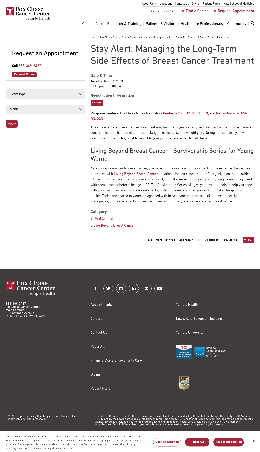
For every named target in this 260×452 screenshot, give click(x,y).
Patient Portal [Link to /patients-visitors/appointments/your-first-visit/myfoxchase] (101, 388)
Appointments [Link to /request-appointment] (101, 305)
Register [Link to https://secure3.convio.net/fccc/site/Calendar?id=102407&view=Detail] (97, 103)
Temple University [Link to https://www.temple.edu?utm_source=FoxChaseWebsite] (190, 333)
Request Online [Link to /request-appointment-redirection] (24, 74)
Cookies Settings (167, 443)
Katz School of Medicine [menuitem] (238, 3)
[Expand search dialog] (252, 24)
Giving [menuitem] (196, 3)
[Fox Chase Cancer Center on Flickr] (147, 288)
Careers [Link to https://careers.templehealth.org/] (96, 319)
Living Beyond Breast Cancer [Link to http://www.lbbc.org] (136, 174)
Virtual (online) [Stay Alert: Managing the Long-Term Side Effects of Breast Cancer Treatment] (102, 218)
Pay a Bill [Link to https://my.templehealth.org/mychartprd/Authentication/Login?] (98, 347)
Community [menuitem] (236, 24)
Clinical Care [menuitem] (92, 24)
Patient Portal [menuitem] (211, 3)
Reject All (197, 443)
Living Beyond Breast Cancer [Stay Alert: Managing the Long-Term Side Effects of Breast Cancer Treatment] (113, 226)
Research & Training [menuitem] (124, 24)
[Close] (253, 442)
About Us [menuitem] (147, 3)
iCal (250, 240)
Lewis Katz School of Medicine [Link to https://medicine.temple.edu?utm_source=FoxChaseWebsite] (199, 319)
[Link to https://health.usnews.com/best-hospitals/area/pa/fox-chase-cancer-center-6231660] (184, 383)
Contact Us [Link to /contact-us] (99, 333)
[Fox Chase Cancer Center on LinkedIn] (134, 288)
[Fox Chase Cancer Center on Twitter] (108, 288)
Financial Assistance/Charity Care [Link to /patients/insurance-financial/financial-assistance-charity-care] (116, 361)
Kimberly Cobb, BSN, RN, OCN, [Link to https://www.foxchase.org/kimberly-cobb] (186, 113)
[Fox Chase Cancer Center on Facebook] (95, 288)
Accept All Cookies (229, 443)
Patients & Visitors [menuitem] (161, 24)
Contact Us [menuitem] (182, 3)
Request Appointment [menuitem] (236, 11)
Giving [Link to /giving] (95, 375)
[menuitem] (252, 25)
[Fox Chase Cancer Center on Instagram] (121, 288)
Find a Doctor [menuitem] (197, 11)
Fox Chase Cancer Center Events (119, 37)
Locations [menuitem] (166, 3)
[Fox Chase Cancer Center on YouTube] (159, 288)
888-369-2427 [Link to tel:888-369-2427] (30, 66)
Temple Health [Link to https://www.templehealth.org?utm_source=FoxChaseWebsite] (187, 305)
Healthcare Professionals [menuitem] (202, 24)
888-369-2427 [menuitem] (163, 11)
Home (94, 37)
